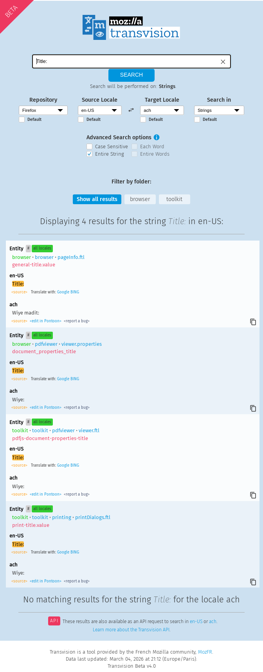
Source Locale (99, 100)
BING (74, 292)
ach (212, 621)
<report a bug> (76, 321)
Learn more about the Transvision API (131, 629)
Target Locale (162, 100)
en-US (196, 621)
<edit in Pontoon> (45, 321)
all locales (42, 248)
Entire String (109, 154)
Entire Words (154, 154)
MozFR (205, 652)
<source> (20, 292)
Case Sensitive (111, 146)
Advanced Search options (118, 137)
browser (140, 199)
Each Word (152, 146)
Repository (43, 100)
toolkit (174, 199)
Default (34, 119)
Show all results (97, 199)
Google (63, 292)
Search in (219, 100)
